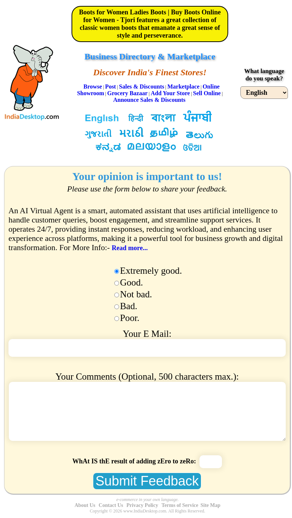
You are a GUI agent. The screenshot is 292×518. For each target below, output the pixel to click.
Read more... (130, 248)
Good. (131, 282)
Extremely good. (151, 271)
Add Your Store (170, 93)
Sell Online (207, 93)
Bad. (129, 306)
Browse (92, 86)
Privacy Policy (142, 505)
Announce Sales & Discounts (149, 100)
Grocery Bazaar (127, 93)
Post (110, 86)
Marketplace (183, 86)
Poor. (130, 318)
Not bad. (136, 294)
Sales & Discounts (141, 86)
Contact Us (111, 505)
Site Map (210, 505)
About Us (84, 505)
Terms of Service (179, 505)
